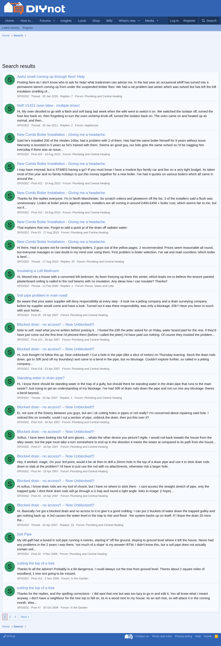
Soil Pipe (24, 534)
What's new (127, 20)
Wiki (109, 20)
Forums (45, 20)
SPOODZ (23, 96)
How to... (27, 20)
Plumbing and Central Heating (103, 96)
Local (82, 20)
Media (149, 20)
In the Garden (79, 578)
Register (28, 27)
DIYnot (9, 636)
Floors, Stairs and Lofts (99, 286)
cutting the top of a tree (36, 563)
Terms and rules (162, 636)
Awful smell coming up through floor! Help (51, 77)
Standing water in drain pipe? (41, 378)
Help (198, 636)
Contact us (142, 636)
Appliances (91, 125)
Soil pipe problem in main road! (42, 295)
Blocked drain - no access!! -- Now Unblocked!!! (55, 324)
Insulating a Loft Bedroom (38, 271)
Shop (96, 20)
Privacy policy (183, 636)
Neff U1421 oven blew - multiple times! (48, 105)
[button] (54, 21)
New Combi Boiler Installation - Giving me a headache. (61, 135)
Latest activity (10, 27)
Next (24, 616)
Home (9, 20)
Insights (66, 20)
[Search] (209, 21)
